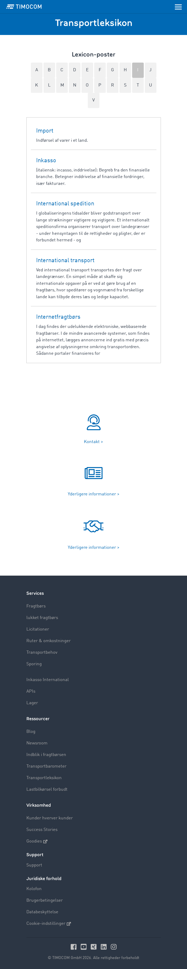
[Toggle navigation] (178, 6)
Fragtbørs (36, 606)
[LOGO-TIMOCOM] (24, 6)
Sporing (34, 664)
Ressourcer (38, 719)
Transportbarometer (46, 766)
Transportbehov (41, 652)
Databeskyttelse (42, 912)
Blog (30, 731)
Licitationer (37, 629)
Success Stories (41, 830)
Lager (32, 703)
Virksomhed (38, 805)
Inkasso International (47, 680)
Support (34, 865)
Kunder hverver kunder (49, 818)
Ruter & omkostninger (48, 641)
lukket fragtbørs (42, 618)
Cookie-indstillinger (48, 924)
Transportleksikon (44, 778)
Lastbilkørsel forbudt (47, 789)
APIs (30, 691)
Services (35, 593)
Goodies (36, 841)
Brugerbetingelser (44, 900)
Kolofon (34, 889)
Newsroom (36, 743)
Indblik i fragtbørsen (46, 755)
